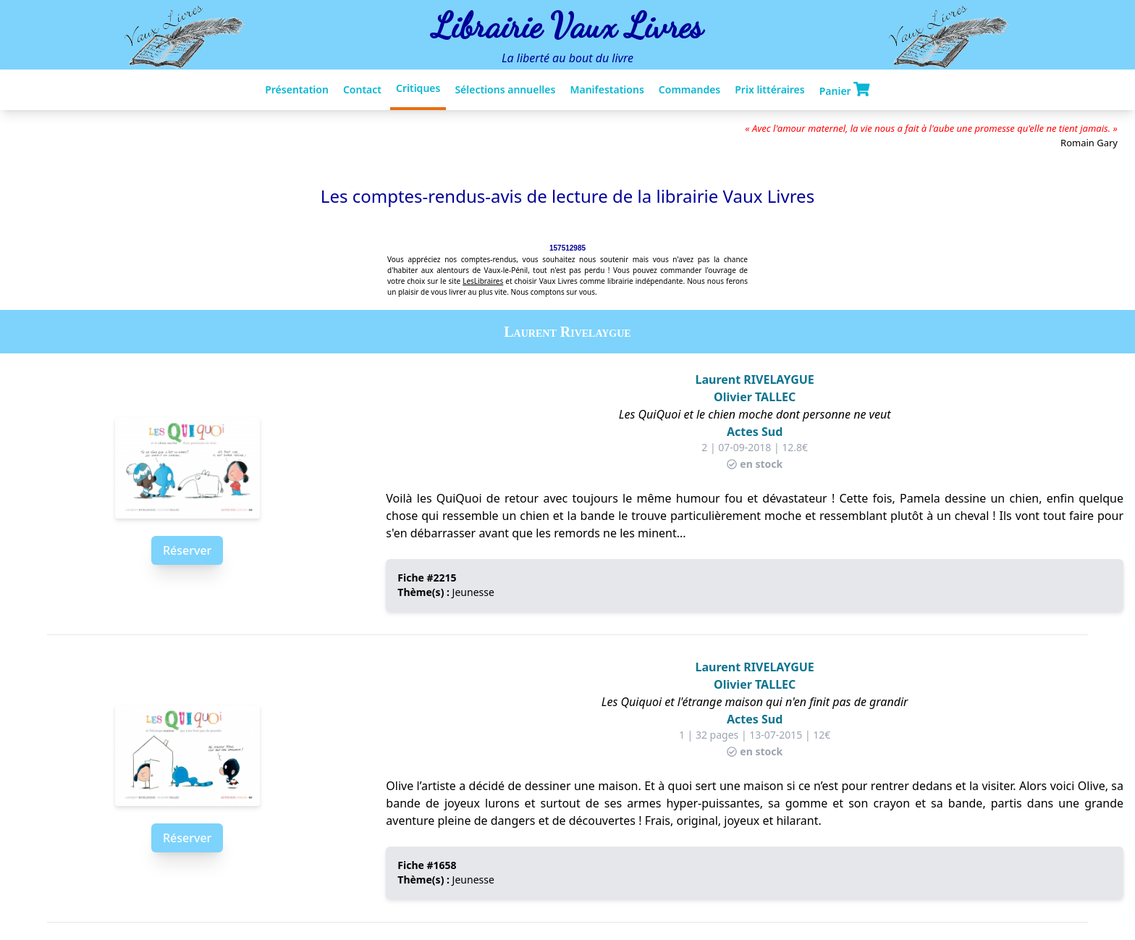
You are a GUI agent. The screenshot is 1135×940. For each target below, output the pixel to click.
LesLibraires (483, 281)
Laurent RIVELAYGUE (755, 379)
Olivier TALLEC (755, 397)
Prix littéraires (769, 89)
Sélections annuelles (505, 89)
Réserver (187, 550)
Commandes (689, 89)
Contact (362, 89)
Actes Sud (754, 432)
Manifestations (607, 89)
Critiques (418, 88)
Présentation (297, 89)
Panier (844, 90)
